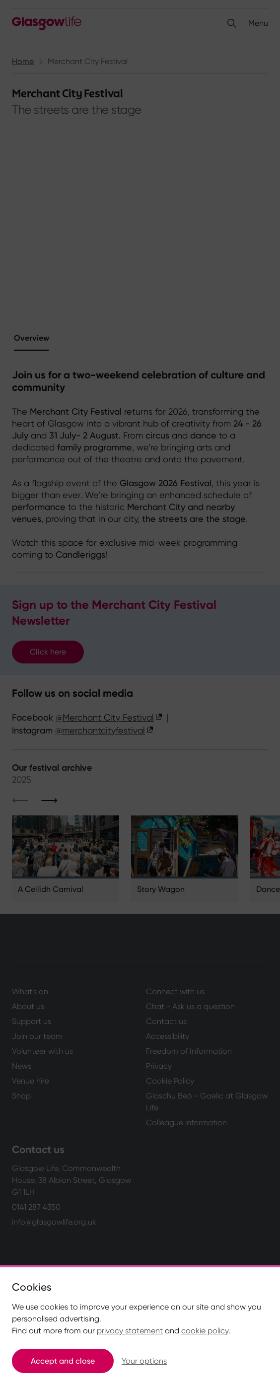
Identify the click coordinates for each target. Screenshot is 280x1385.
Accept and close (63, 1361)
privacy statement (130, 1330)
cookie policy (204, 1330)
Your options (144, 1361)
